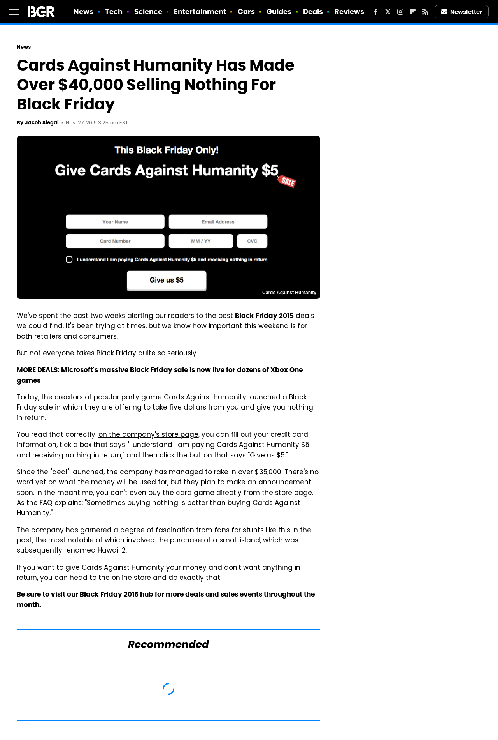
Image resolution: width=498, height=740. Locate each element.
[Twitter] (388, 12)
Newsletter (461, 12)
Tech (114, 11)
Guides (279, 11)
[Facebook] (375, 12)
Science (148, 11)
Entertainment (200, 11)
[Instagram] (400, 12)
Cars (246, 11)
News (83, 11)
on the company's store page (148, 435)
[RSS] (425, 12)
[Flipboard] (413, 12)
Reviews (350, 11)
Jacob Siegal (42, 122)
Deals (313, 11)
